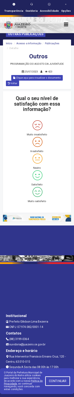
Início (9, 43)
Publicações (52, 43)
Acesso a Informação (28, 43)
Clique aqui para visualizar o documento (37, 77)
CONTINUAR (57, 381)
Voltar (12, 83)
